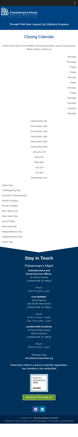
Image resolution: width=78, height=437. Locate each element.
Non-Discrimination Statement (46, 418)
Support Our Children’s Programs (50, 24)
